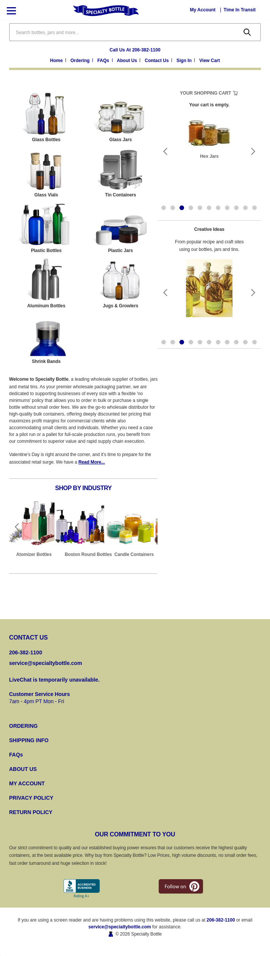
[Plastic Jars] (120, 228)
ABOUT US (23, 769)
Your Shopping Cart (205, 93)
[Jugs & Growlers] (120, 283)
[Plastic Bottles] (46, 228)
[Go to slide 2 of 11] (172, 208)
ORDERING (23, 726)
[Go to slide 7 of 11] (218, 208)
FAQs (16, 755)
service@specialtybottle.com (45, 663)
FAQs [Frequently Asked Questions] (104, 60)
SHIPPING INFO (28, 740)
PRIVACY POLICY (31, 798)
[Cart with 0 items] (209, 61)
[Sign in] (186, 61)
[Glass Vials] (46, 172)
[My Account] (203, 9)
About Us (128, 60)
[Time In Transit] (240, 9)
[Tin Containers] (120, 172)
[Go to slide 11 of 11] (254, 208)
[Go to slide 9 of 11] (236, 208)
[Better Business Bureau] (81, 888)
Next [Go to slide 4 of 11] (253, 151)
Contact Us (157, 60)
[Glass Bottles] (46, 117)
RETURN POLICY (30, 812)
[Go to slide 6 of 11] (209, 208)
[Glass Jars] (120, 117)
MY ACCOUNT (27, 783)
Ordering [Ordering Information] (80, 60)
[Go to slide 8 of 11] (227, 208)
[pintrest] (181, 886)
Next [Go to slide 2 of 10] (150, 526)
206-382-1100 (221, 920)
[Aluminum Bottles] (46, 283)
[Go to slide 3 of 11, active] (181, 208)
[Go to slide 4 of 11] (191, 208)
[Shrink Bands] (46, 339)
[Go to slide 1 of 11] (163, 208)
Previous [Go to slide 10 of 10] (16, 526)
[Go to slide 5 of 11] (200, 208)
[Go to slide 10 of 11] (245, 208)
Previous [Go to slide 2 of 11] (165, 151)
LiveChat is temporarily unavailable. (54, 680)
